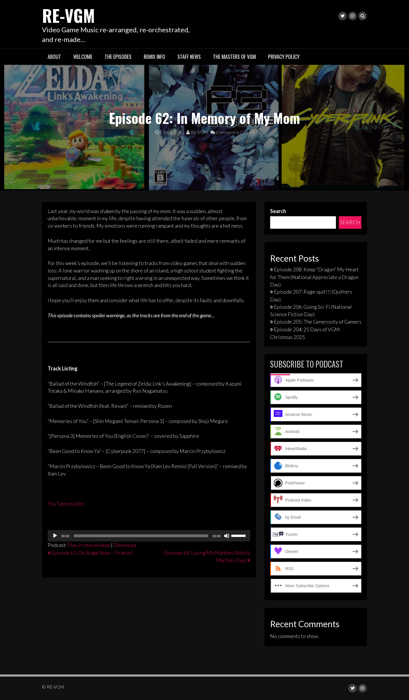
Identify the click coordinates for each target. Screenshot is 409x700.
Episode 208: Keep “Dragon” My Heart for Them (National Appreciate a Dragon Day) (314, 276)
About (54, 56)
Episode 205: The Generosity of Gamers (317, 321)
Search (278, 211)
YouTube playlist (66, 503)
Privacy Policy (283, 56)
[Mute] (227, 536)
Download (124, 545)
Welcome (82, 56)
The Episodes (118, 56)
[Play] (55, 536)
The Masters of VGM (234, 56)
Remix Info (154, 56)
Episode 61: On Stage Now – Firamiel (92, 552)
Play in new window (89, 545)
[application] (149, 535)
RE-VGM (69, 15)
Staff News (189, 56)
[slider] (141, 535)
